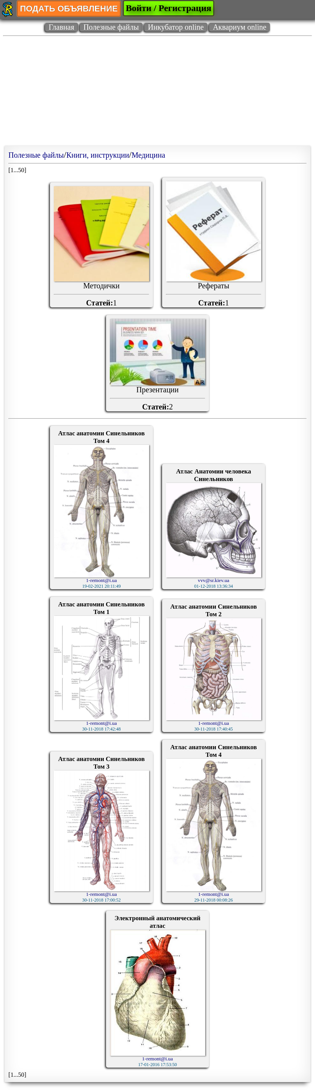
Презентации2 (157, 365)
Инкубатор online (176, 27)
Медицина (148, 155)
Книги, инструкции (97, 155)
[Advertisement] (157, 92)
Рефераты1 (213, 244)
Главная (61, 27)
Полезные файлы (111, 27)
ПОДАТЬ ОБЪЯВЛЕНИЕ (68, 8)
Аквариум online (239, 27)
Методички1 (101, 246)
